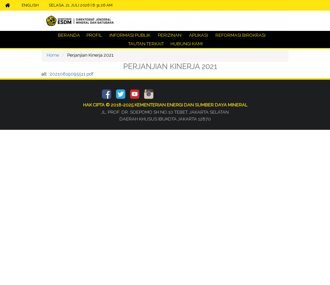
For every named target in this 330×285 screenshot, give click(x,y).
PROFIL (94, 35)
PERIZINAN (169, 35)
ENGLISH (30, 5)
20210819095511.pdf (71, 74)
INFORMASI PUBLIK (129, 35)
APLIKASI (198, 35)
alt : (67, 74)
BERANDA (69, 35)
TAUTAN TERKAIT (145, 43)
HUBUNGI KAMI (186, 43)
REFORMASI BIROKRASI (240, 35)
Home (53, 55)
